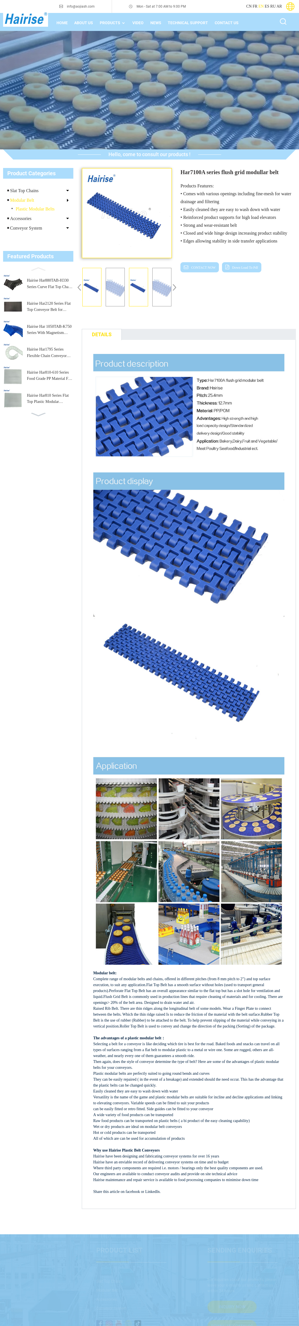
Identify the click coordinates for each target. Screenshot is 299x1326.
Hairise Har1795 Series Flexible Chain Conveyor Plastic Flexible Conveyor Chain (47, 353)
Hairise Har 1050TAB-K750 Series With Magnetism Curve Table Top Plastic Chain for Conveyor (49, 330)
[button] (38, 268)
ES (267, 6)
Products (113, 23)
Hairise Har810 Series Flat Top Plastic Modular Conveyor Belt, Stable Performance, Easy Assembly (50, 399)
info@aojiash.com (81, 6)
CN (249, 6)
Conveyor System (26, 228)
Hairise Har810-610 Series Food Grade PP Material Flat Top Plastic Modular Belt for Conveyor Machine (49, 376)
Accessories (20, 218)
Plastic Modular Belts (35, 209)
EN (261, 6)
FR (255, 6)
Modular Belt (22, 200)
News (155, 23)
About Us (83, 23)
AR (279, 6)
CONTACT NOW (203, 268)
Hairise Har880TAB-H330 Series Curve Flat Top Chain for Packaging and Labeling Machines (49, 284)
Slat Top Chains (24, 190)
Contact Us (227, 23)
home (62, 23)
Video (138, 23)
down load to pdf (245, 268)
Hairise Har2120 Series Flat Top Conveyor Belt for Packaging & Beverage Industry (49, 307)
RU (273, 6)
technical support (188, 23)
